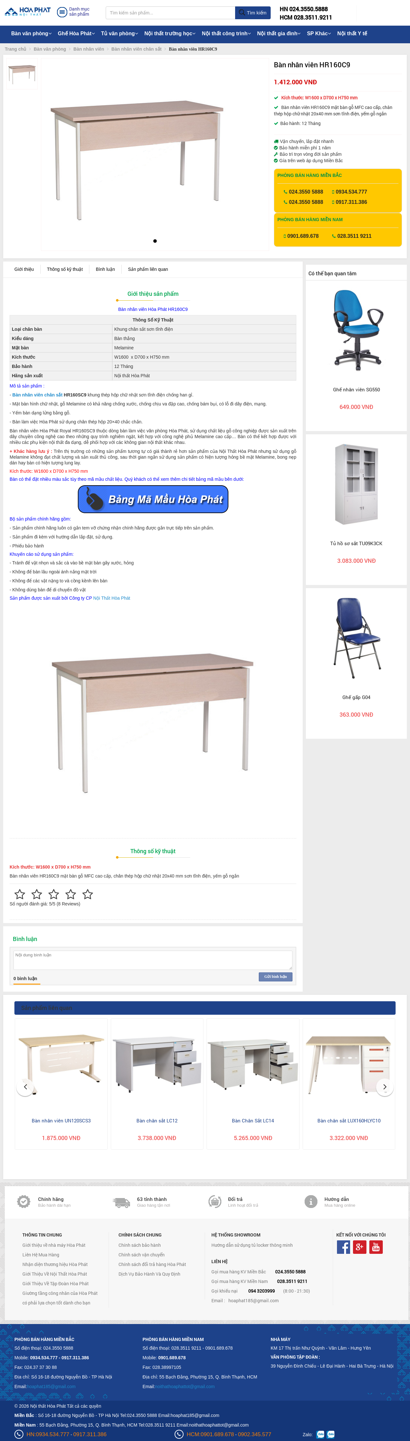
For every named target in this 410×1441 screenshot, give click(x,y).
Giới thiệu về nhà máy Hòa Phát (54, 1245)
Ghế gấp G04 (356, 697)
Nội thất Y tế (352, 33)
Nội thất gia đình (279, 33)
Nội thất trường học (170, 33)
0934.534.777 (351, 192)
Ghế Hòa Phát (76, 33)
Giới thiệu (24, 269)
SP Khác (319, 33)
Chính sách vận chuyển (142, 1255)
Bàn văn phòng (31, 33)
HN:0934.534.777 (48, 1434)
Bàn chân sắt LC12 (156, 1120)
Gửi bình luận (275, 977)
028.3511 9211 (354, 236)
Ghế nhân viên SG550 (356, 389)
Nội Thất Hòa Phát (111, 598)
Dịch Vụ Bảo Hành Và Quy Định (149, 1274)
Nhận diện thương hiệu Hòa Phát (55, 1264)
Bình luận (105, 269)
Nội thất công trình (226, 33)
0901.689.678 (303, 236)
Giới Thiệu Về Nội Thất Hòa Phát (54, 1274)
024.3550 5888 (306, 192)
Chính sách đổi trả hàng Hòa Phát (152, 1264)
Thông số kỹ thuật (65, 269)
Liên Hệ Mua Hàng (40, 1255)
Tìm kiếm (252, 12)
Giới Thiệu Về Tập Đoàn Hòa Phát (55, 1283)
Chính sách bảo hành (140, 1245)
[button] (51, 144)
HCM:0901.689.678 (210, 1434)
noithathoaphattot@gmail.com (185, 1386)
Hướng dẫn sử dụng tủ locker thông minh (252, 1245)
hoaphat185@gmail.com (253, 1300)
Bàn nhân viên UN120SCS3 (61, 1120)
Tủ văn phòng (119, 33)
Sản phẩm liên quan (148, 269)
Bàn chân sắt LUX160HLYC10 (349, 1120)
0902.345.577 (254, 1434)
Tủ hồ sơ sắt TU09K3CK (356, 543)
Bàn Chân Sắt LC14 (253, 1120)
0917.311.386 (351, 202)
